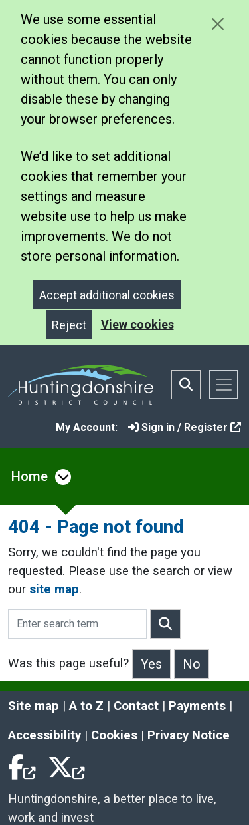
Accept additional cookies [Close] (107, 295)
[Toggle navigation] (223, 384)
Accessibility (44, 735)
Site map (33, 706)
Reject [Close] (69, 325)
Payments (197, 706)
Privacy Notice (188, 735)
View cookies (137, 324)
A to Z (86, 706)
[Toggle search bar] (186, 384)
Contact (136, 706)
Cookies (114, 735)
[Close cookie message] (217, 23)
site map (54, 589)
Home (29, 476)
